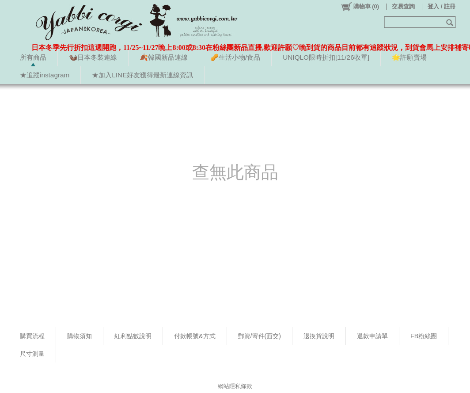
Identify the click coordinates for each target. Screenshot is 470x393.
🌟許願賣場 (409, 57)
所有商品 (33, 57)
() (359, 6)
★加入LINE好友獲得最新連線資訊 (142, 75)
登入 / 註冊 (441, 6)
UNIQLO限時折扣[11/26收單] (326, 57)
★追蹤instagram (44, 75)
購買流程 (32, 336)
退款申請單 (372, 336)
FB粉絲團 (423, 336)
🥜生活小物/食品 (235, 57)
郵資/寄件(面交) (259, 336)
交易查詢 (403, 6)
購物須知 (79, 336)
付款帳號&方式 (195, 336)
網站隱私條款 (235, 386)
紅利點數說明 (133, 336)
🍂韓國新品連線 (164, 57)
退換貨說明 (318, 336)
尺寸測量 (32, 353)
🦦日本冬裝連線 (93, 57)
